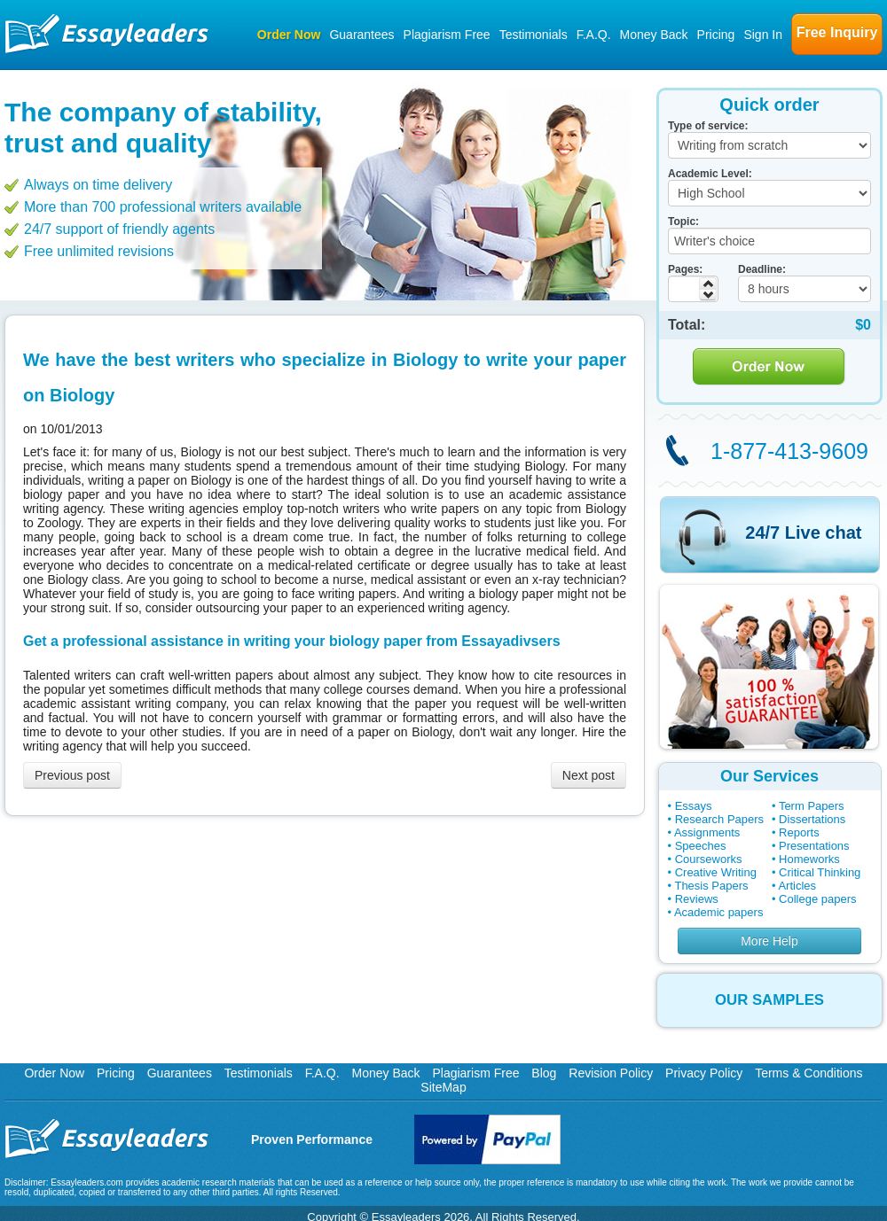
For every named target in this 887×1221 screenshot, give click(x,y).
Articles (797, 885)
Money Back (654, 34)
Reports (799, 832)
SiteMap (443, 1087)
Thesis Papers (711, 885)
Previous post (72, 775)
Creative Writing (716, 872)
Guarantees (361, 34)
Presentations (814, 845)
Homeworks (809, 859)
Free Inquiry (837, 32)
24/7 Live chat (803, 532)
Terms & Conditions (808, 1073)
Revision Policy (611, 1073)
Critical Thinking (819, 872)
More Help (769, 941)
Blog (543, 1073)
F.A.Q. (594, 34)
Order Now (289, 34)
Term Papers (811, 806)
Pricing (716, 34)
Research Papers (719, 819)
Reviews (696, 899)
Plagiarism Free (447, 34)
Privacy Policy (703, 1073)
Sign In (762, 34)
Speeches (700, 845)
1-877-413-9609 (789, 451)
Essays (693, 806)
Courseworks (708, 859)
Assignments (707, 832)
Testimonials (533, 34)
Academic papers (718, 912)
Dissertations (812, 819)
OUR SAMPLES (769, 1000)
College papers (817, 899)
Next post (588, 775)
